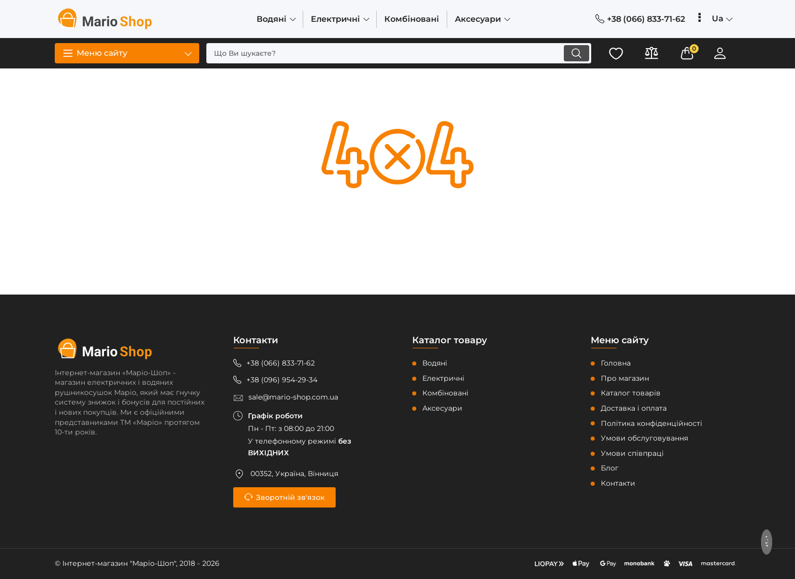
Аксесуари (442, 408)
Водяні (434, 363)
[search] (398, 53)
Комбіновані (445, 392)
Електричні (443, 378)
